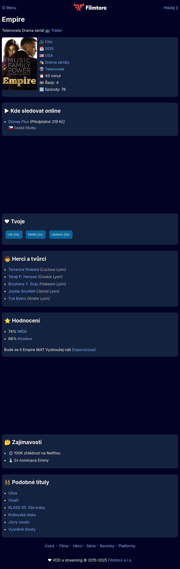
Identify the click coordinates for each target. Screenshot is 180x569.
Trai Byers (17, 298)
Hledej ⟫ (171, 7)
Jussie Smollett (21, 291)
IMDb (22, 331)
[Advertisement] (90, 174)
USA (49, 55)
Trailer (56, 30)
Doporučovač (84, 349)
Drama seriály (57, 62)
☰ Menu (9, 7)
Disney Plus (18, 121)
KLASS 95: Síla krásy (26, 507)
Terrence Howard (23, 269)
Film (48, 42)
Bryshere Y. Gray (23, 284)
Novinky (107, 546)
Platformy (127, 546)
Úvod (50, 546)
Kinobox (25, 338)
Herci (77, 546)
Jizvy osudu (19, 522)
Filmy (64, 546)
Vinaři (13, 500)
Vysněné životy (22, 529)
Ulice (12, 493)
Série (91, 546)
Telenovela (54, 69)
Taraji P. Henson (22, 276)
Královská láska (22, 514)
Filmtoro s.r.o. (120, 560)
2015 (49, 48)
